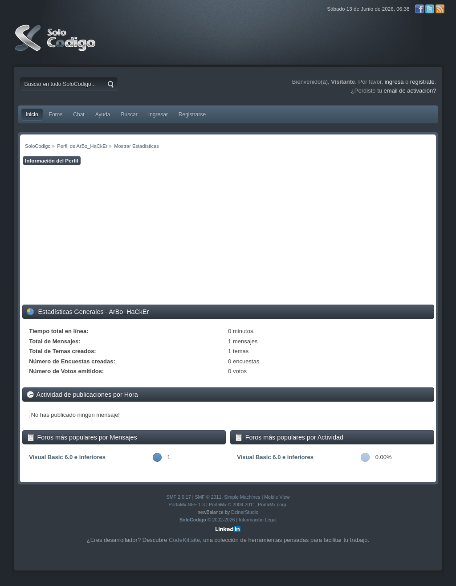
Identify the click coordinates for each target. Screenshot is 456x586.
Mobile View (276, 497)
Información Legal (258, 519)
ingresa (394, 81)
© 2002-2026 (207, 519)
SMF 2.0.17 (179, 497)
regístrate (422, 81)
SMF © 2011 (208, 497)
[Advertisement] (228, 234)
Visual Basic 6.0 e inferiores (67, 457)
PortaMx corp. (272, 504)
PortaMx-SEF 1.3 (186, 504)
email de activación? (410, 90)
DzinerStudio (244, 512)
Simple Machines (242, 497)
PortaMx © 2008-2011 (232, 504)
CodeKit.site (184, 540)
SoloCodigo (56, 44)
